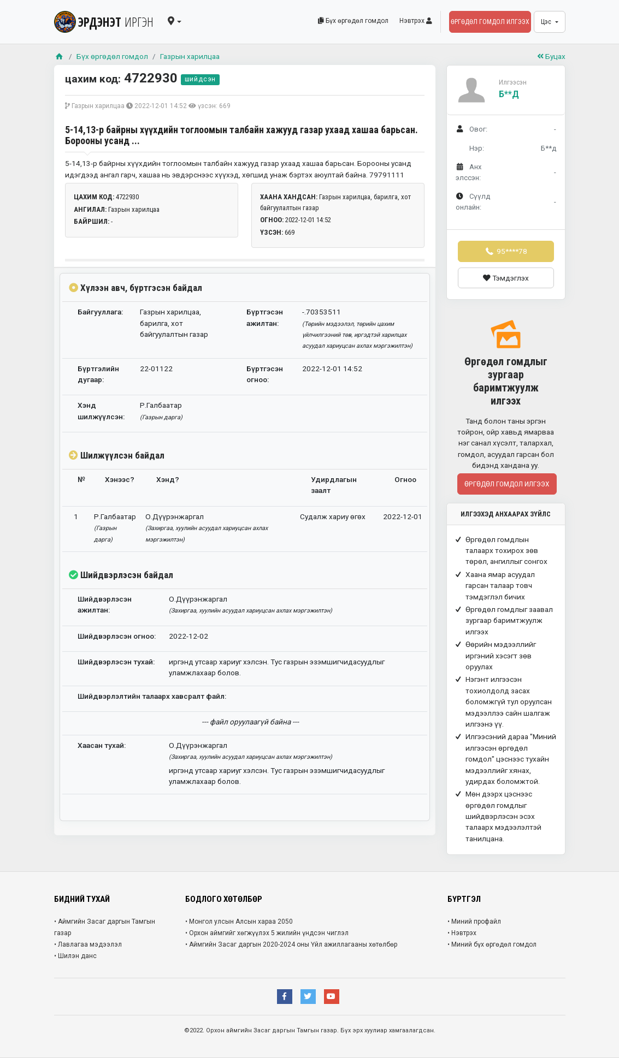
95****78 (505, 251)
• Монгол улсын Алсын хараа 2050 (239, 921)
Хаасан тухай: (102, 745)
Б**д (509, 94)
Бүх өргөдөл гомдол (353, 21)
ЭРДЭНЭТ (104, 22)
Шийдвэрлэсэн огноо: (117, 636)
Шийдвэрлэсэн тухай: (116, 661)
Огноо (405, 479)
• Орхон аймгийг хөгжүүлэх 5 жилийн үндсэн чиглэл (267, 933)
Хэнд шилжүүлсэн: (101, 410)
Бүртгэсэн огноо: (264, 374)
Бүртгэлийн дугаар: (98, 374)
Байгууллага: (100, 311)
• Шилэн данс (75, 956)
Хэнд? (167, 479)
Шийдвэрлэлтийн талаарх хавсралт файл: (152, 696)
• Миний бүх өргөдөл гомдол (492, 944)
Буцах (551, 56)
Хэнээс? (119, 479)
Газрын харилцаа (190, 56)
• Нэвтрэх (461, 933)
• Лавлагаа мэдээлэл (88, 944)
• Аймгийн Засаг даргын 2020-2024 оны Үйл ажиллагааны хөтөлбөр (291, 944)
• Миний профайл (474, 921)
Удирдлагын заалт (334, 485)
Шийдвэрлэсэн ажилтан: (105, 604)
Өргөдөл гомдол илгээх (490, 22)
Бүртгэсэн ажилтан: (264, 317)
